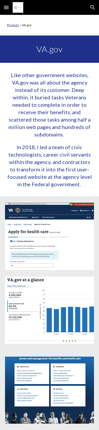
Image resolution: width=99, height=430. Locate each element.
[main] (49, 25)
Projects (13, 25)
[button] (6, 7)
